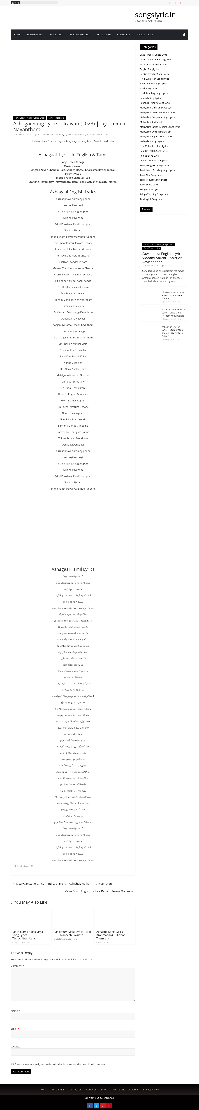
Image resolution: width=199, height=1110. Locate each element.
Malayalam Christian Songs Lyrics (157, 107)
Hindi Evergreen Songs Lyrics (154, 78)
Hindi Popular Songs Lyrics (153, 83)
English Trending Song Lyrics (154, 73)
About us (91, 1089)
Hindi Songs (57, 34)
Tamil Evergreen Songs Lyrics (154, 165)
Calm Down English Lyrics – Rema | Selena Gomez (99, 891)
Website (15, 1046)
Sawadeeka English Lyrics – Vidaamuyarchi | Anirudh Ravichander (163, 257)
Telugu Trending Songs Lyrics (154, 194)
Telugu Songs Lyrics (150, 189)
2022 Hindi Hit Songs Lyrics (153, 54)
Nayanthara (80, 134)
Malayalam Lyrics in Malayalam (155, 131)
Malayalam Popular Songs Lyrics (156, 136)
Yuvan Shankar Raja (100, 134)
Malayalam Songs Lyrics (152, 141)
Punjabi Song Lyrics (150, 155)
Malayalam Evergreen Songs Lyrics (157, 117)
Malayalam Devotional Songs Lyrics (157, 112)
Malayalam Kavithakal (151, 122)
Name (15, 1011)
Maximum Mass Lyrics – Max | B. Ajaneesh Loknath (73, 933)
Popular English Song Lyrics (153, 150)
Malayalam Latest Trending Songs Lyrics (160, 126)
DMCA (104, 1089)
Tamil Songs (104, 34)
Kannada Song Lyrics (150, 98)
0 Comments (47, 134)
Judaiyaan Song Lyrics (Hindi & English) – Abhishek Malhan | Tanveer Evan (62, 883)
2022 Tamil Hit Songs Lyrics (153, 64)
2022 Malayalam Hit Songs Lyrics (156, 59)
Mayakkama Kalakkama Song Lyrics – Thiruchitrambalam (27, 935)
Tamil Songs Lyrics (56, 118)
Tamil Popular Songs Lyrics (153, 179)
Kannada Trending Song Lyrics (155, 102)
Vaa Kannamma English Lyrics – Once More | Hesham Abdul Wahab (173, 312)
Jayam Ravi (69, 134)
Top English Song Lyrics (151, 199)
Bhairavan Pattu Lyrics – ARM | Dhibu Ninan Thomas (173, 295)
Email (15, 1028)
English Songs (35, 34)
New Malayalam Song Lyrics (154, 146)
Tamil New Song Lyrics (151, 174)
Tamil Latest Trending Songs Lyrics (30, 118)
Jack (37, 134)
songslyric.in (155, 14)
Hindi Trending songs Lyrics (154, 93)
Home (17, 34)
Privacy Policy (145, 34)
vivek (89, 134)
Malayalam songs (80, 34)
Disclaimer (58, 1089)
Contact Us (123, 34)
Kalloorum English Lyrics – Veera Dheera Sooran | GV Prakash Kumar (172, 331)
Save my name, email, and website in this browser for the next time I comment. (60, 1064)
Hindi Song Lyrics (148, 88)
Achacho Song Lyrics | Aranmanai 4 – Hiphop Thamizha (110, 935)
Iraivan (60, 134)
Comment (17, 966)
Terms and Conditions (126, 1089)
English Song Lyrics (149, 69)
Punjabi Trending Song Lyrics (154, 160)
